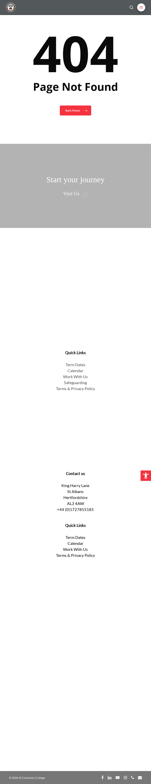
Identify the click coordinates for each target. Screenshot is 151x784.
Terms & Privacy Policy (75, 388)
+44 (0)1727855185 (75, 509)
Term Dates (75, 537)
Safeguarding (75, 382)
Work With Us (75, 376)
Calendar (75, 370)
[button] (141, 7)
